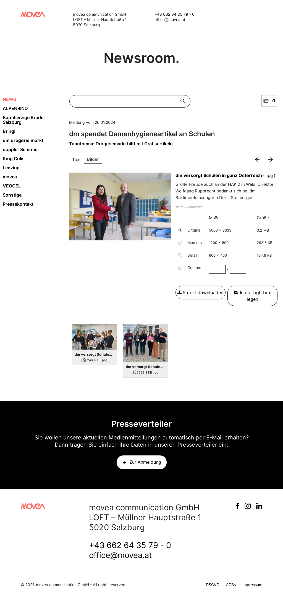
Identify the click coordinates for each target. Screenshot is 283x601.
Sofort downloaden (200, 292)
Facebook (237, 506)
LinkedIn (259, 506)
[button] (269, 100)
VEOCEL (12, 186)
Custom (194, 267)
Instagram (248, 506)
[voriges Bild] (257, 159)
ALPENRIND (15, 108)
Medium (194, 242)
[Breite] (217, 269)
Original (194, 230)
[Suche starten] (184, 101)
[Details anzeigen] (94, 336)
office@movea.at (169, 19)
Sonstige (12, 195)
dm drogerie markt (23, 140)
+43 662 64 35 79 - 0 (174, 14)
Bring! (9, 131)
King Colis (14, 158)
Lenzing (11, 167)
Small (192, 255)
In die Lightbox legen (252, 296)
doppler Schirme (20, 149)
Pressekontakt (18, 204)
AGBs (231, 584)
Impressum (252, 584)
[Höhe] (238, 269)
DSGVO (212, 584)
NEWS (9, 99)
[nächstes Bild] (270, 159)
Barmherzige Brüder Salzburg (24, 120)
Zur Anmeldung (145, 462)
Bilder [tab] (93, 159)
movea (10, 176)
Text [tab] (76, 159)
